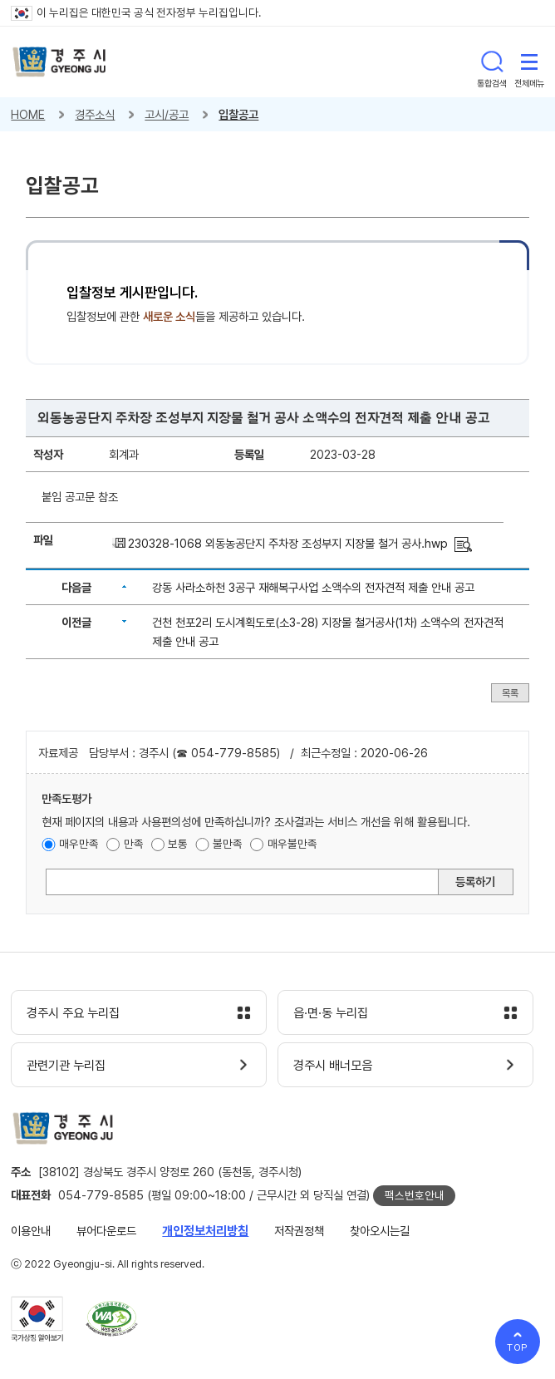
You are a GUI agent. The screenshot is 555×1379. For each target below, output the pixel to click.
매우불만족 (292, 843)
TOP (518, 1347)
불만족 (228, 843)
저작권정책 (299, 1231)
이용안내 (31, 1231)
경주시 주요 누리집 (73, 1013)
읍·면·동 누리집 (330, 1013)
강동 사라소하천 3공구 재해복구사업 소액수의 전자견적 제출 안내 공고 (313, 587)
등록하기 (475, 881)
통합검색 (492, 61)
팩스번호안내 (414, 1195)
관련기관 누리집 (66, 1065)
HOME (28, 114)
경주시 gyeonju (59, 62)
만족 (134, 843)
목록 (510, 692)
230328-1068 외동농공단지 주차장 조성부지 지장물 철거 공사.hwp (288, 543)
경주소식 (95, 114)
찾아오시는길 (380, 1231)
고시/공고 (167, 114)
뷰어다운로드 (106, 1231)
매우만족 (79, 843)
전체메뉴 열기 (529, 61)
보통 (178, 843)
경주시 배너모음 (332, 1065)
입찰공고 (238, 114)
